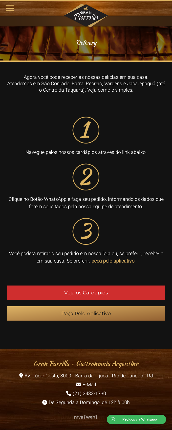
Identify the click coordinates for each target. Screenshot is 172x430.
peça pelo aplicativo (112, 261)
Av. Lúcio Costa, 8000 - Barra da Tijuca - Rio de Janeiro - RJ (86, 375)
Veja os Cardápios (86, 293)
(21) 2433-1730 (86, 393)
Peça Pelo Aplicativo (86, 313)
